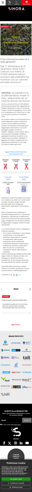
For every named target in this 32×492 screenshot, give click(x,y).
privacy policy (17, 424)
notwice (6, 92)
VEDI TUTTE (16, 325)
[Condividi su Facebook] (11, 274)
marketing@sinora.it (20, 270)
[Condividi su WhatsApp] (19, 274)
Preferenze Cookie (15, 487)
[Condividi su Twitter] (13, 274)
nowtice (12, 198)
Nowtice (20, 220)
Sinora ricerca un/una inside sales (14, 300)
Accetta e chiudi (16, 479)
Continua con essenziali (16, 483)
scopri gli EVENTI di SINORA (16, 457)
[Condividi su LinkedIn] (16, 274)
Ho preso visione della (11, 424)
